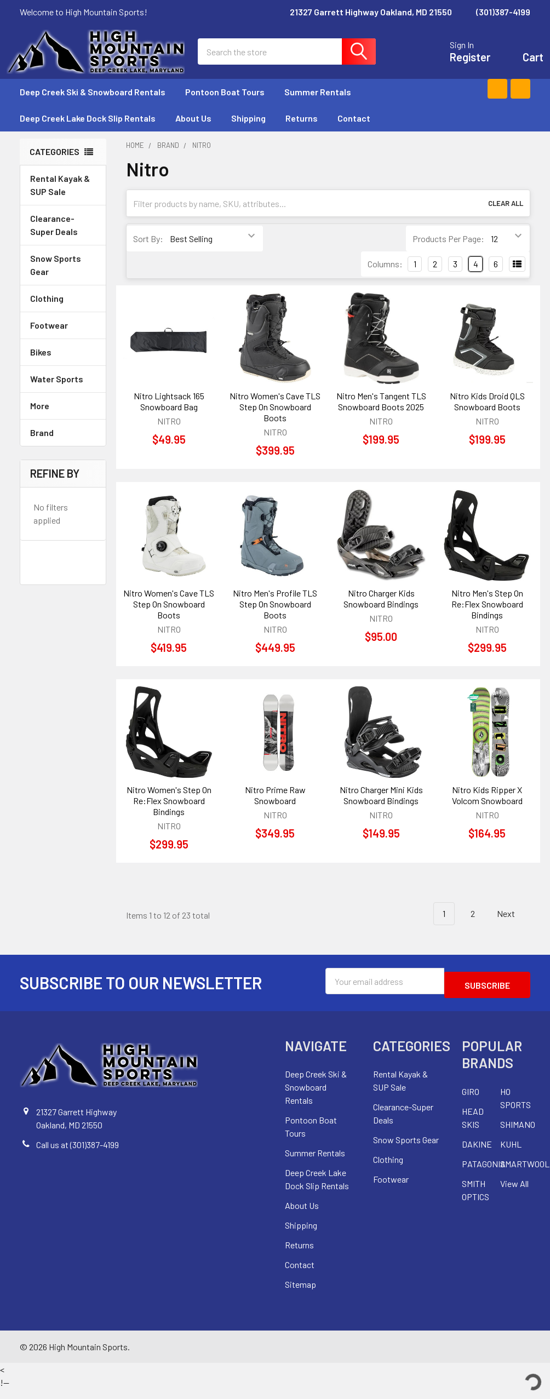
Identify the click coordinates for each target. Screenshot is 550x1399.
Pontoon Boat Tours (225, 105)
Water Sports (63, 392)
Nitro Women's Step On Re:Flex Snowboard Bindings (169, 814)
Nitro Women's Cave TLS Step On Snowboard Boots (275, 420)
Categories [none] (54, 164)
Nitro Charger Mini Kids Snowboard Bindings (381, 808)
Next (512, 927)
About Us (193, 131)
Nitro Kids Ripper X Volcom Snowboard (487, 808)
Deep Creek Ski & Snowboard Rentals (92, 105)
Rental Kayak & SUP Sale (60, 198)
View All (514, 1193)
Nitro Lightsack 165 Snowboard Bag (169, 414)
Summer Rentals (322, 105)
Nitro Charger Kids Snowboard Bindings (381, 611)
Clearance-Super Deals (54, 238)
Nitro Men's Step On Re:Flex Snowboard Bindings (487, 617)
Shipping (248, 131)
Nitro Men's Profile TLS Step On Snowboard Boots (275, 617)
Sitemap (300, 1294)
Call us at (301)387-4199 (77, 1154)
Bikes (63, 365)
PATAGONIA (484, 1173)
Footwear (63, 338)
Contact (353, 131)
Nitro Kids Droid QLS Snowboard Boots (487, 414)
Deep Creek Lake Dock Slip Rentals (88, 131)
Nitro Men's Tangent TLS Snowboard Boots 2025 (381, 414)
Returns (301, 131)
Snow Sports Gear (63, 278)
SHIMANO (517, 1133)
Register (457, 63)
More (63, 419)
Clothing (63, 311)
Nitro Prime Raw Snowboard (275, 808)
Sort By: (148, 251)
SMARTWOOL (524, 1173)
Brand (63, 445)
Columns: (385, 277)
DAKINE (477, 1153)
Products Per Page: (448, 251)
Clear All (505, 216)
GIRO (470, 1101)
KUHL (511, 1153)
